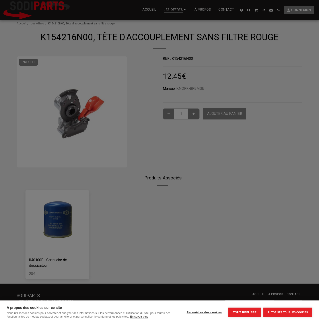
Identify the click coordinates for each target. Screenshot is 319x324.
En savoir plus (139, 316)
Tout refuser (245, 312)
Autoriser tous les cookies (288, 312)
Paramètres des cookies (204, 312)
